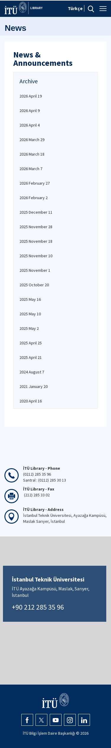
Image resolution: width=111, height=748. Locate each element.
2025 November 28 (36, 226)
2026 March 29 (32, 139)
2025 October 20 (34, 284)
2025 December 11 (36, 212)
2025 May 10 (30, 314)
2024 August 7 (32, 372)
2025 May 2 (29, 328)
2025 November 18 (36, 241)
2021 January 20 (34, 386)
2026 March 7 (31, 168)
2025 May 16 (30, 299)
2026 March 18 (32, 154)
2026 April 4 (30, 125)
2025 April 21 (31, 357)
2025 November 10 (36, 255)
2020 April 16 (31, 401)
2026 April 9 (30, 110)
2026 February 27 (35, 183)
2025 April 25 (31, 343)
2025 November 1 (35, 270)
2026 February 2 (34, 197)
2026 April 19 (31, 96)
